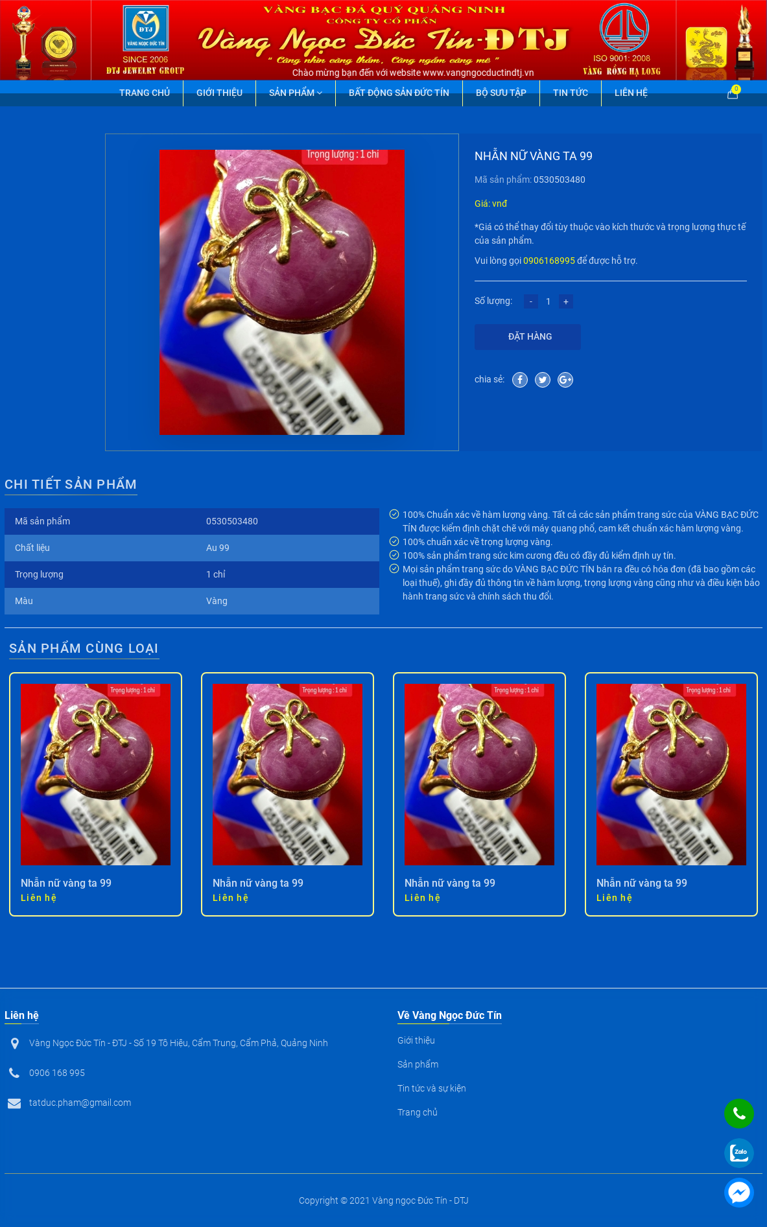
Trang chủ (144, 93)
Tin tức (570, 93)
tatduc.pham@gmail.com (80, 1102)
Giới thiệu (219, 93)
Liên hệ (631, 93)
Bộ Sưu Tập (501, 93)
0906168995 (549, 260)
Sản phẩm (295, 93)
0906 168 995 (57, 1073)
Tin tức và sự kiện (431, 1088)
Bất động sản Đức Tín (399, 93)
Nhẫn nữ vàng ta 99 (66, 883)
